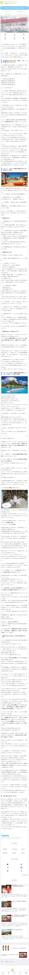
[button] (26, 435)
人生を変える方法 (12, 837)
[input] (14, 436)
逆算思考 (18, 837)
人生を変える (5, 837)
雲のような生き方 (6, 835)
